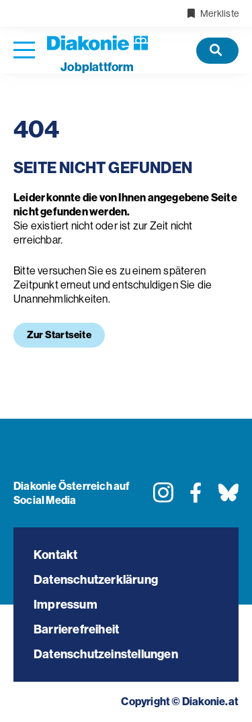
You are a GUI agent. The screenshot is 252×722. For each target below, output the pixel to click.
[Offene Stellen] (217, 51)
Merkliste (212, 13)
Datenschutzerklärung (96, 579)
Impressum (65, 604)
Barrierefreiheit (76, 629)
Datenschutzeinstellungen (106, 654)
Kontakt (55, 555)
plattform (97, 67)
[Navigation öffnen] (24, 50)
